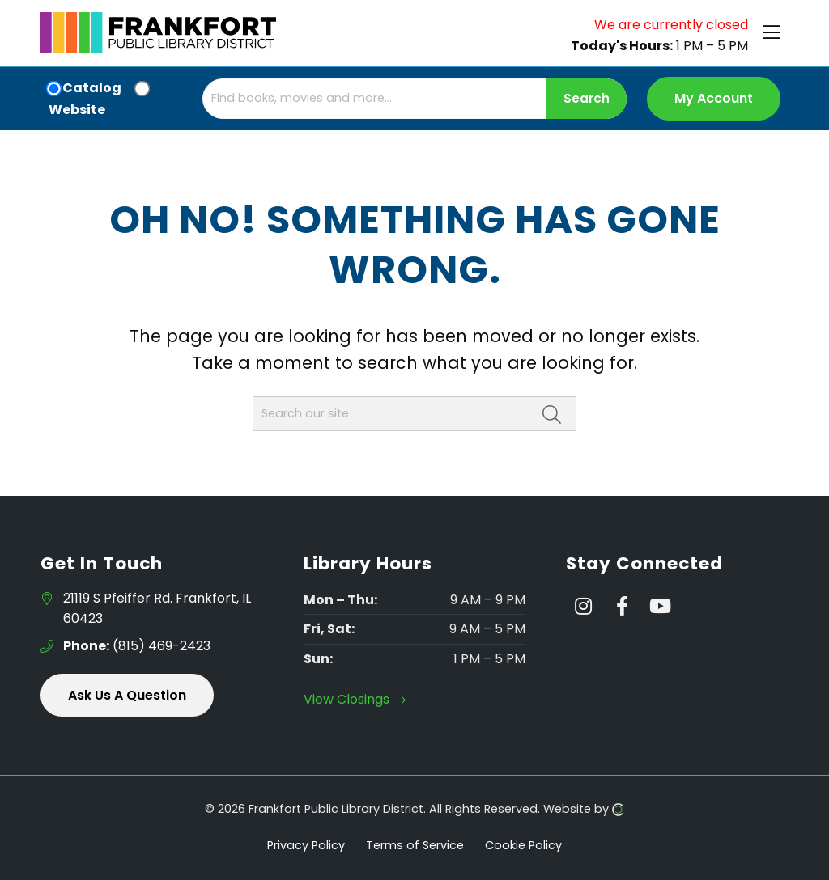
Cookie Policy (523, 844)
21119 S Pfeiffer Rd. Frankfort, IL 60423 (157, 608)
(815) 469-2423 (136, 646)
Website (77, 109)
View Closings (355, 699)
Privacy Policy (306, 844)
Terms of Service (415, 844)
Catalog (91, 87)
